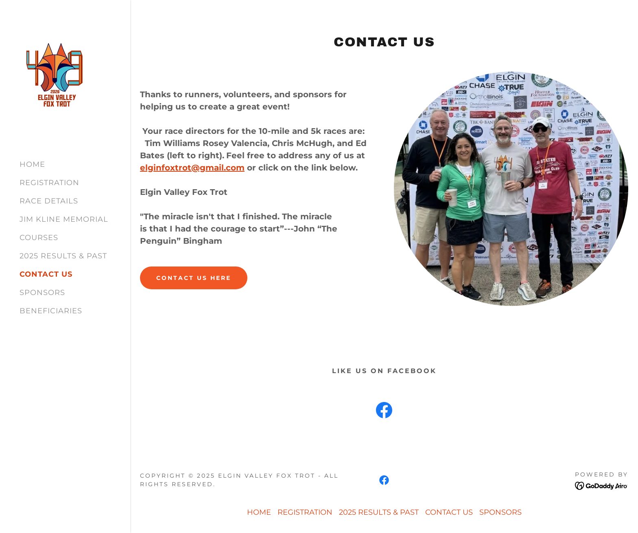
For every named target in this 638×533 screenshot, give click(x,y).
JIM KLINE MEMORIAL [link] (64, 219)
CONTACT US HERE (193, 278)
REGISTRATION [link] (49, 182)
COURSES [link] (39, 237)
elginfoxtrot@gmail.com (192, 168)
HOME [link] (32, 164)
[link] (55, 76)
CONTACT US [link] (46, 274)
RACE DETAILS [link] (49, 201)
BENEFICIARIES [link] (51, 310)
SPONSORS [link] (42, 292)
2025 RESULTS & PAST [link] (63, 255)
